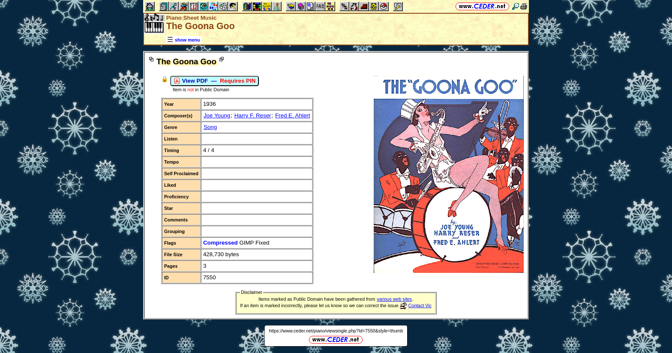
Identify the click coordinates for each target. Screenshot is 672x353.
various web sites (394, 299)
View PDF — (214, 81)
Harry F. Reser (252, 115)
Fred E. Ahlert (292, 115)
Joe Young (217, 115)
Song (210, 127)
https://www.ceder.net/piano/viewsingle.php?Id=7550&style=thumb (336, 330)
